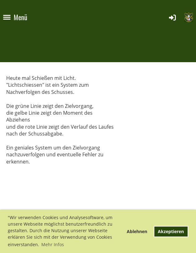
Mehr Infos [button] (52, 244)
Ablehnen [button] (137, 231)
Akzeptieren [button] (171, 231)
